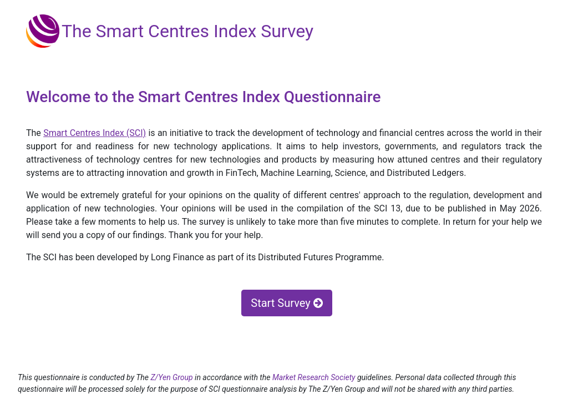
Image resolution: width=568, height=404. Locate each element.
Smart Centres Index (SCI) (94, 133)
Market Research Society (314, 377)
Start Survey (286, 303)
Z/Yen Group (171, 377)
